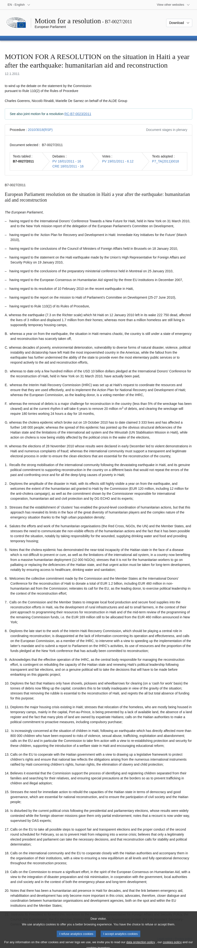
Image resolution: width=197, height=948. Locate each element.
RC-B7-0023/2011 (77, 114)
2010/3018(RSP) (40, 130)
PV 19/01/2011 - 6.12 (117, 161)
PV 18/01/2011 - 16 (66, 161)
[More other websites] (173, 4)
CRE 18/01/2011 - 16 (68, 166)
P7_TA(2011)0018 (165, 161)
